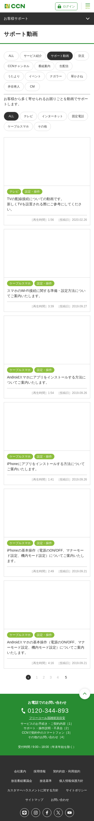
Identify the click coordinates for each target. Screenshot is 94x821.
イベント (35, 76)
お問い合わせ (60, 800)
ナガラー (56, 76)
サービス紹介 (33, 56)
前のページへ (28, 677)
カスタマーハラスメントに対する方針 (32, 790)
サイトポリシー (76, 790)
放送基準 (46, 781)
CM (32, 86)
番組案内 (44, 66)
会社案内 (20, 771)
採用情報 (40, 771)
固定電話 (78, 116)
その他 (42, 126)
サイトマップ (34, 800)
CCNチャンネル (18, 66)
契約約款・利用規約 (66, 771)
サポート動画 (60, 56)
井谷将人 (14, 86)
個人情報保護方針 (71, 781)
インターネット (52, 116)
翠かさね (77, 76)
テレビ (28, 116)
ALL (11, 56)
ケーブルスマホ (18, 126)
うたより (14, 76)
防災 (81, 56)
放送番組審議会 (21, 781)
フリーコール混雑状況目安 (47, 718)
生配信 (63, 66)
